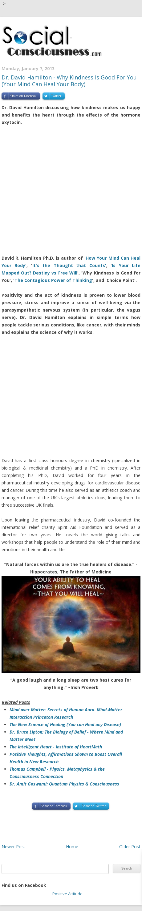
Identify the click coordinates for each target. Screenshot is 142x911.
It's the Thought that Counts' (69, 265)
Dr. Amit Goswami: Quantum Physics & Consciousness (64, 784)
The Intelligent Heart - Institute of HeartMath (56, 747)
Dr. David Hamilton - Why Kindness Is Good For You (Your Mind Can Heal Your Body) (69, 81)
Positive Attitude (67, 893)
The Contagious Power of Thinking (53, 280)
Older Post (129, 846)
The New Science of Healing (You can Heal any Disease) (65, 724)
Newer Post (13, 846)
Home (72, 846)
